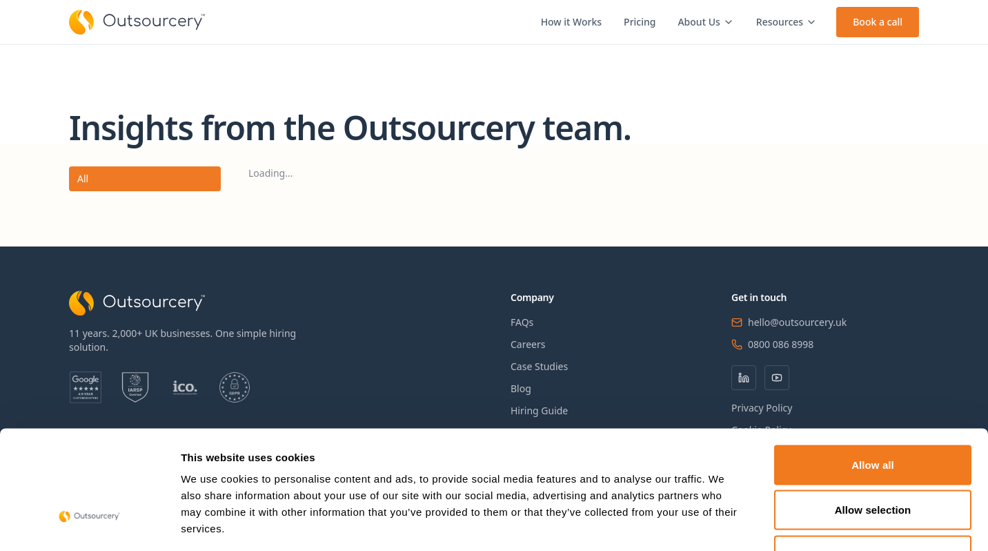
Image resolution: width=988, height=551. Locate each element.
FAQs (522, 322)
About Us (705, 21)
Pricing (639, 21)
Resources (786, 21)
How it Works (571, 21)
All (82, 178)
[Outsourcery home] (137, 22)
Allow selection (873, 415)
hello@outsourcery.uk (797, 322)
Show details (724, 524)
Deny (872, 460)
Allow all (872, 370)
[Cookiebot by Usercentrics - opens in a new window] (89, 524)
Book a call (877, 21)
